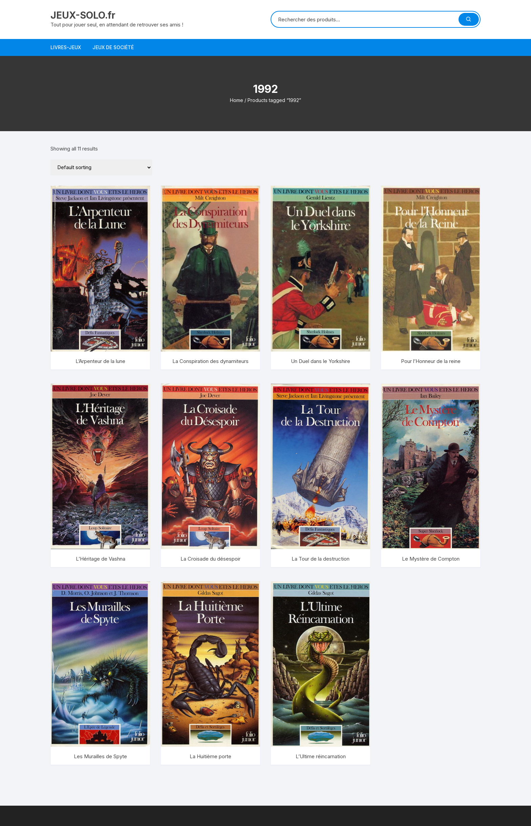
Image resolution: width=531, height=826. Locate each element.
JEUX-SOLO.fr (82, 15)
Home (236, 100)
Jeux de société (113, 47)
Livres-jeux (65, 47)
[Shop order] (101, 167)
